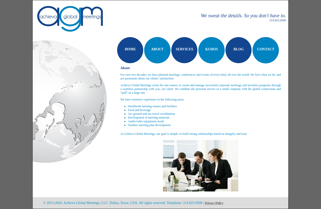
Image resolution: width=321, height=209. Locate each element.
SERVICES (184, 49)
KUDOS (211, 49)
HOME (130, 49)
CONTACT (265, 49)
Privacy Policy (214, 203)
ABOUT (157, 49)
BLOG (238, 49)
